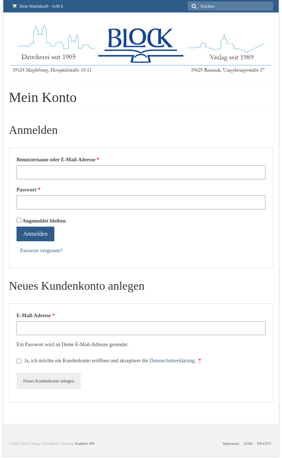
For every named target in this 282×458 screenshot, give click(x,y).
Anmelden (35, 234)
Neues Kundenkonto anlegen (48, 381)
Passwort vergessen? (41, 250)
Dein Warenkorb (37, 6)
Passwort (28, 190)
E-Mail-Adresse (36, 315)
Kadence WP (84, 443)
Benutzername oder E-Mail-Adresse (58, 159)
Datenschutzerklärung (172, 360)
